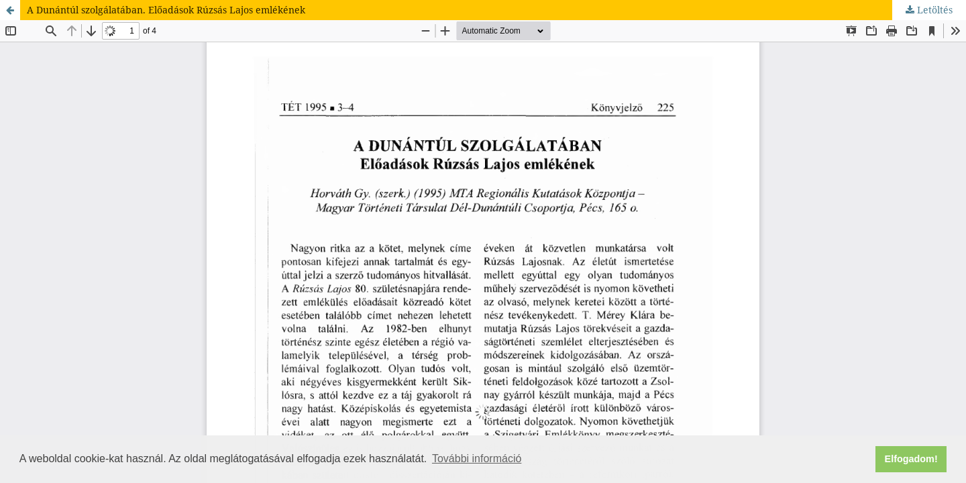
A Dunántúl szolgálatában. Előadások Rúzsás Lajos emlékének (166, 9)
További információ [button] (476, 458)
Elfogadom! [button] (911, 458)
